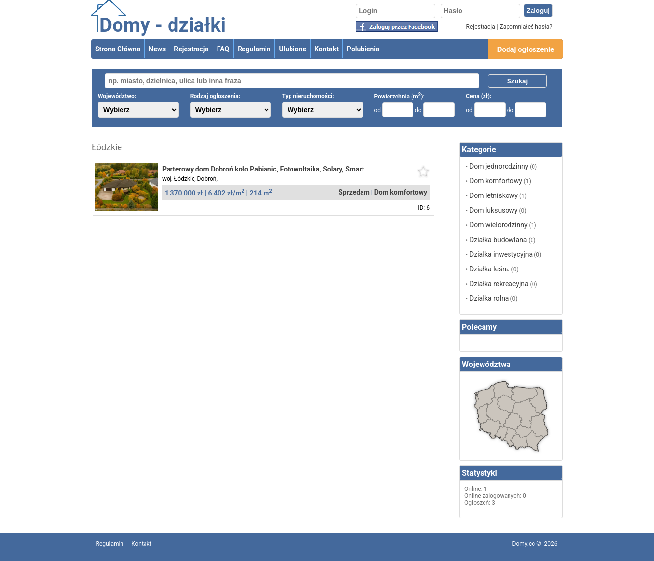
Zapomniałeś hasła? (526, 27)
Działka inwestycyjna (501, 254)
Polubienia (363, 49)
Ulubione (292, 49)
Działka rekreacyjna (499, 284)
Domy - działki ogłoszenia (162, 37)
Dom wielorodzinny (498, 225)
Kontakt (327, 49)
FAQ (223, 49)
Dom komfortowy (495, 181)
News (157, 49)
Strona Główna (117, 49)
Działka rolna (489, 298)
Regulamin (254, 49)
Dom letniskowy (493, 195)
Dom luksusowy (493, 210)
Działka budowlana (498, 240)
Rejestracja (480, 27)
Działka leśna (489, 269)
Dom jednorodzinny (498, 166)
